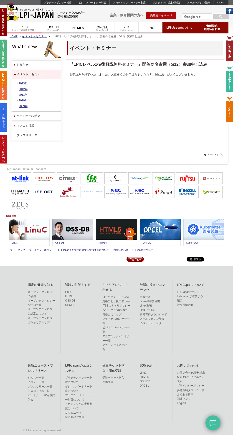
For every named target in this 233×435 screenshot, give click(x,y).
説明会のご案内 (74, 417)
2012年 (23, 89)
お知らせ (22, 64)
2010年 (23, 100)
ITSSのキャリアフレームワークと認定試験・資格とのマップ (116, 310)
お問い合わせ (120, 250)
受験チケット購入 (113, 377)
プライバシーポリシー (41, 250)
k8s (126, 27)
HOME (14, 36)
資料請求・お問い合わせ (212, 27)
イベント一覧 (36, 382)
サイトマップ (17, 250)
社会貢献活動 (185, 305)
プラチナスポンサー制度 (57, 2)
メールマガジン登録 (198, 2)
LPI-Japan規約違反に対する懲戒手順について (83, 250)
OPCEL (102, 27)
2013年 (23, 83)
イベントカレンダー (152, 323)
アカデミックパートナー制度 (129, 2)
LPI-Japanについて (179, 27)
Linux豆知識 (147, 310)
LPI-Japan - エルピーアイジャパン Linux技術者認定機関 (52, 13)
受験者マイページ (161, 15)
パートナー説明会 (28, 116)
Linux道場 (146, 305)
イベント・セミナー (34, 36)
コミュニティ (73, 412)
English (221, 2)
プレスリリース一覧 (40, 386)
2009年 (23, 106)
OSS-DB (54, 27)
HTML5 (78, 27)
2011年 (23, 94)
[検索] (196, 17)
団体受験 (107, 382)
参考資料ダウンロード (153, 314)
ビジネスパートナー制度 (92, 2)
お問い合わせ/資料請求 (191, 372)
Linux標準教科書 (150, 301)
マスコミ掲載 (25, 125)
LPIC (151, 27)
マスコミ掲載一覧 (39, 390)
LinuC (23, 27)
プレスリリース (27, 135)
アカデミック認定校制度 (166, 2)
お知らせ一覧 (36, 377)
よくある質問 (185, 394)
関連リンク (184, 398)
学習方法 (145, 297)
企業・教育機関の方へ (127, 15)
